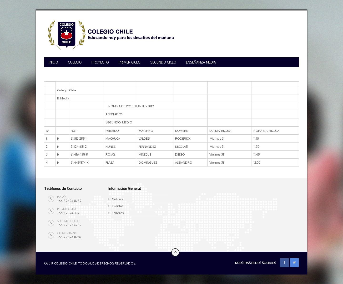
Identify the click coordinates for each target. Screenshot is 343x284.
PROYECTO (100, 62)
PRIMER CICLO (130, 62)
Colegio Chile (148, 263)
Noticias (117, 199)
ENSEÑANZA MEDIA (201, 62)
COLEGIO (75, 62)
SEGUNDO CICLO (163, 62)
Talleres (118, 213)
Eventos (118, 206)
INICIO (53, 62)
